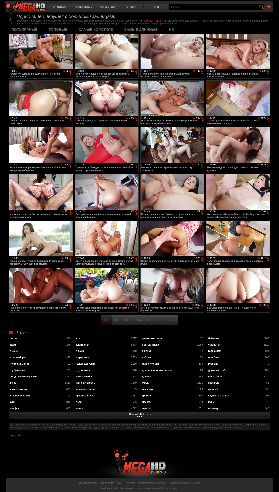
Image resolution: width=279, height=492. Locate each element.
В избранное (268, 7)
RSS (119, 483)
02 (117, 320)
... (161, 320)
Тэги (155, 6)
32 (172, 320)
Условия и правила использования (145, 483)
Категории (107, 6)
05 (150, 320)
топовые (58, 29)
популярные (24, 29)
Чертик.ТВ (15, 435)
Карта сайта (107, 483)
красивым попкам (153, 20)
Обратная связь (88, 483)
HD (171, 29)
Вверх (273, 485)
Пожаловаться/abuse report (184, 483)
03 (128, 320)
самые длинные (141, 29)
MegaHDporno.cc (25, 6)
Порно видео (83, 6)
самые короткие (96, 29)
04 (139, 320)
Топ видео (58, 6)
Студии (131, 6)
